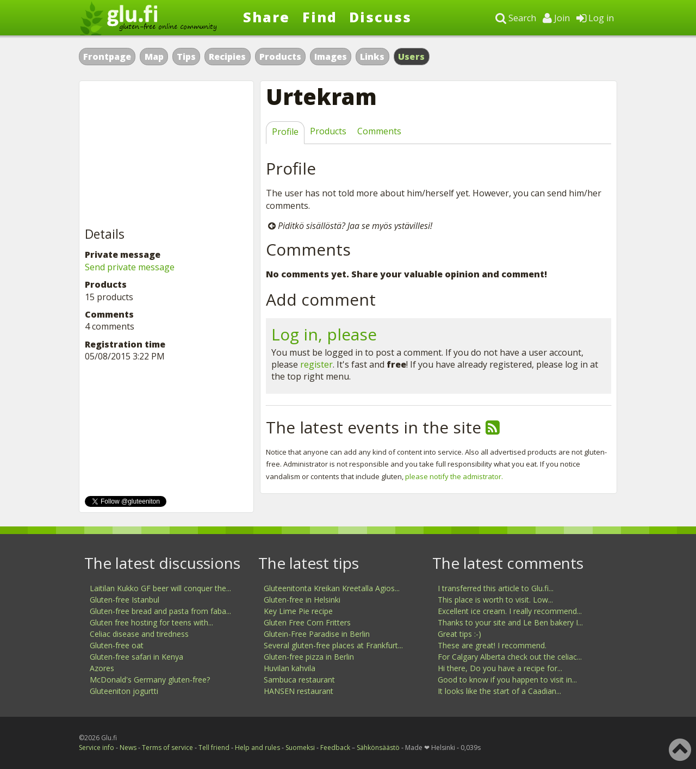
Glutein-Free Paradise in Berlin (317, 634)
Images (330, 57)
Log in (595, 18)
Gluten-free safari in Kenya (136, 657)
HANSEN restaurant (298, 691)
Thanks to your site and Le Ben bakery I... (510, 622)
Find (319, 17)
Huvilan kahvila (289, 668)
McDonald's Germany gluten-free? (150, 679)
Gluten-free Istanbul (124, 599)
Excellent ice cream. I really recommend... (510, 611)
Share (266, 17)
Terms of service (167, 747)
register (316, 364)
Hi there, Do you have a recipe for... (500, 668)
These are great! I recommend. (492, 645)
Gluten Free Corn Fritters (307, 622)
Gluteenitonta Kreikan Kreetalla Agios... (332, 588)
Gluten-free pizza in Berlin (309, 657)
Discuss (380, 17)
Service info (96, 747)
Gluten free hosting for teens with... (151, 622)
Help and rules (257, 747)
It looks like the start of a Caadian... (499, 691)
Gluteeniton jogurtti (124, 691)
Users (411, 57)
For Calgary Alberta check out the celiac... (510, 657)
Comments (379, 131)
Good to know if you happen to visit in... (507, 679)
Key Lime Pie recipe (298, 611)
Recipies (227, 57)
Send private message (130, 267)
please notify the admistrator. (454, 476)
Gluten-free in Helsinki (302, 599)
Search (515, 18)
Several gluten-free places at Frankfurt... (333, 645)
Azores (102, 668)
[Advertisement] (166, 154)
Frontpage (107, 57)
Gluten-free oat (117, 645)
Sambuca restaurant (299, 679)
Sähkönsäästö (378, 747)
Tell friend (213, 747)
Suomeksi (300, 747)
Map (154, 57)
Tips (186, 57)
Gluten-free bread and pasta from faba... (160, 611)
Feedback (335, 747)
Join (556, 18)
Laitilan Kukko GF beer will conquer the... (160, 588)
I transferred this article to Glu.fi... (496, 588)
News (128, 747)
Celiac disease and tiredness (139, 634)
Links (372, 57)
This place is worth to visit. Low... (495, 599)
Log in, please (324, 334)
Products (280, 57)
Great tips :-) (459, 634)
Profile (285, 132)
